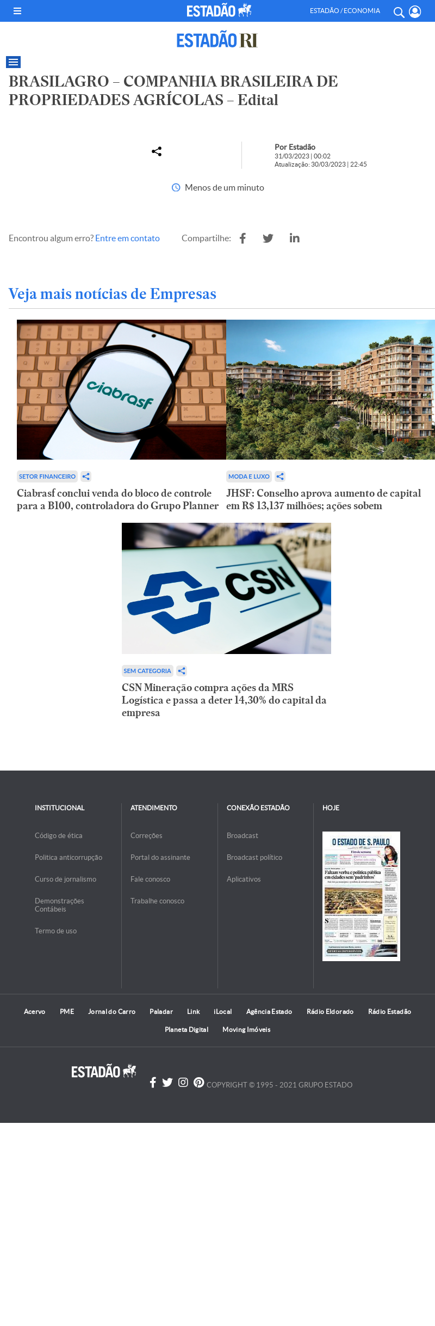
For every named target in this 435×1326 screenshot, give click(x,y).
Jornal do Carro (111, 1011)
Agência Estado (269, 1011)
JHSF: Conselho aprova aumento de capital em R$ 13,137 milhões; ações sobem (323, 499)
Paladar (161, 1011)
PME (67, 1011)
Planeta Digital (186, 1029)
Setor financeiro (47, 476)
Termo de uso (56, 931)
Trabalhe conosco (157, 901)
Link (193, 1011)
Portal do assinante (160, 857)
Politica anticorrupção (68, 857)
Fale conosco (150, 879)
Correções (146, 836)
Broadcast (242, 836)
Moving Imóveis (246, 1029)
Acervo (35, 1011)
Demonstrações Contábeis (59, 905)
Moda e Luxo (249, 476)
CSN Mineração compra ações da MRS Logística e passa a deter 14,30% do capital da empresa (224, 700)
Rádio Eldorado (330, 1011)
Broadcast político (254, 857)
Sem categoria (147, 670)
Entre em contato (127, 238)
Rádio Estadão (390, 1011)
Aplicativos (244, 879)
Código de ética (59, 836)
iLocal (223, 1011)
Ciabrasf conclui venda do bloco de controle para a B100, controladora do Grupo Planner (118, 499)
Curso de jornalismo (65, 879)
